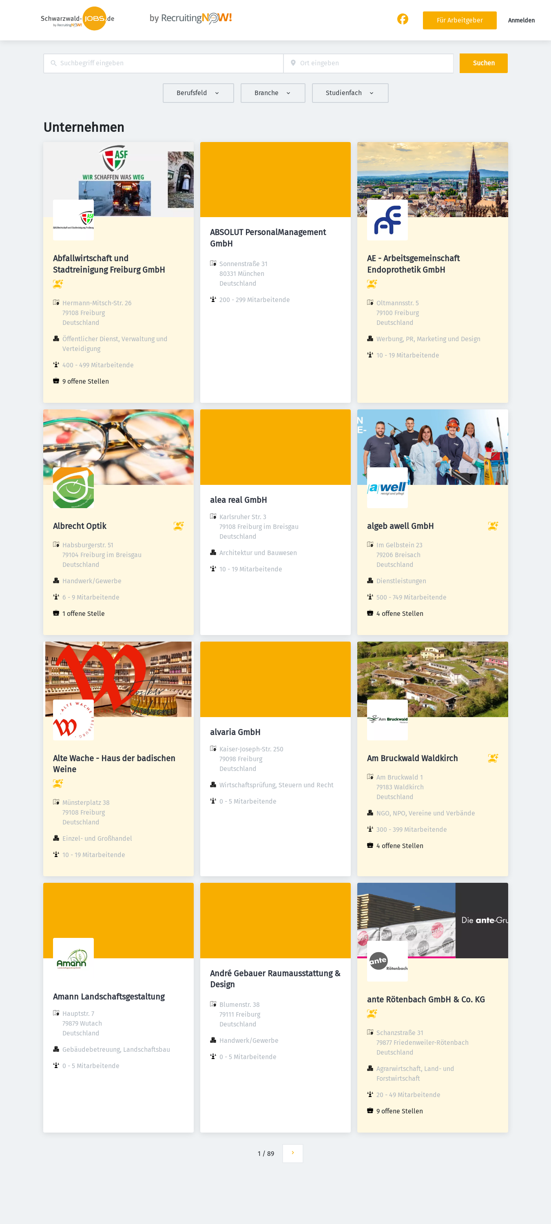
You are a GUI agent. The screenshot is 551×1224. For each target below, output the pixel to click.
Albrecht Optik (79, 526)
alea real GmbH (238, 500)
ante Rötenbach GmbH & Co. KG (426, 999)
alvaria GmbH (235, 732)
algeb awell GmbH (400, 526)
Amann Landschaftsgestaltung (108, 997)
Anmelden (521, 20)
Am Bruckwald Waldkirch (412, 758)
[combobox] (163, 63)
